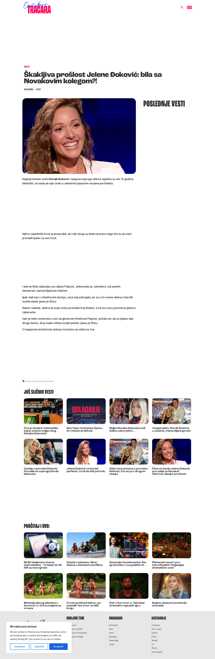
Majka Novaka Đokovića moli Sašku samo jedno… (127, 429)
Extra (154, 633)
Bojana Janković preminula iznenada (169, 604)
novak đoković (47, 381)
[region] (39, 637)
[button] (182, 7)
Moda (155, 641)
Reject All (39, 646)
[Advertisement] (107, 41)
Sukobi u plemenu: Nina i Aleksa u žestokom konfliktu (85, 564)
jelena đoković (32, 381)
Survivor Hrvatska (76, 633)
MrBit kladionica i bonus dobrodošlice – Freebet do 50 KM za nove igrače (43, 565)
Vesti (111, 644)
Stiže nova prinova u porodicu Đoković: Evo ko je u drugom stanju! (128, 471)
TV (153, 644)
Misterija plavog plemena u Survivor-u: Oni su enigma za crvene (42, 606)
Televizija (113, 641)
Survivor (71, 625)
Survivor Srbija (74, 637)
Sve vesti (156, 629)
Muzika (113, 637)
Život (154, 648)
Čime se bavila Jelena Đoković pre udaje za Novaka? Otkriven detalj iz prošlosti (171, 471)
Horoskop (157, 652)
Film (111, 629)
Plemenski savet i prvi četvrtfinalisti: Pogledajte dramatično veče (168, 565)
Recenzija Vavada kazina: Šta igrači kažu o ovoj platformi (127, 564)
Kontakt (113, 625)
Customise (19, 646)
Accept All (58, 646)
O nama (156, 625)
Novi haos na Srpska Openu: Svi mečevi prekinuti (85, 429)
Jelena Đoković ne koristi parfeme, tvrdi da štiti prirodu (86, 470)
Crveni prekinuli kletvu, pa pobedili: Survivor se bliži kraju (83, 606)
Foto (111, 633)
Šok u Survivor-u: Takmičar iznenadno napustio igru (127, 604)
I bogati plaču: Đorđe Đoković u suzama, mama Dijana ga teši (171, 429)
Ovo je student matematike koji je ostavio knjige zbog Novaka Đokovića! (41, 431)
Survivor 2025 (74, 629)
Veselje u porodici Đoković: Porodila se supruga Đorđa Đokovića (41, 471)
